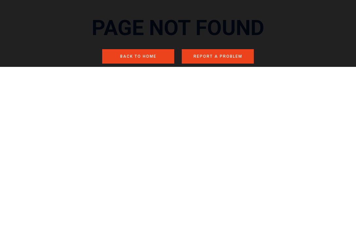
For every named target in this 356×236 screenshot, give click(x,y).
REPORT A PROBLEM (218, 56)
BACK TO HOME (138, 56)
